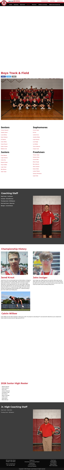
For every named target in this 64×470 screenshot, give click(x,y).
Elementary (16, 4)
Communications (44, 1)
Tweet (8, 76)
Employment (32, 463)
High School (22, 4)
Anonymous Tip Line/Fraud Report (32, 461)
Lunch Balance (60, 1)
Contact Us (32, 460)
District (10, 4)
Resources (34, 4)
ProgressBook (53, 461)
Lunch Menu (52, 1)
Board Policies (53, 464)
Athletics (28, 4)
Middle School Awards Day (54, 4)
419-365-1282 (12, 465)
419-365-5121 (12, 463)
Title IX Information (53, 465)
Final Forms (53, 460)
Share (3, 76)
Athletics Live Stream (42, 4)
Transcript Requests (32, 466)
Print (14, 76)
